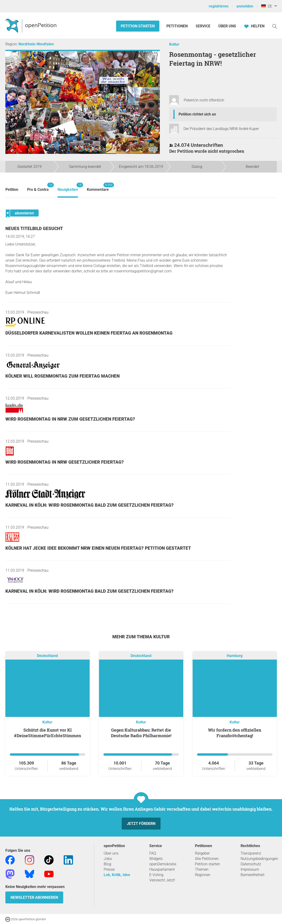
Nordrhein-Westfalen (36, 44)
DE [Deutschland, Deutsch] (266, 6)
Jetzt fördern (141, 823)
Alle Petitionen (207, 858)
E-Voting (156, 875)
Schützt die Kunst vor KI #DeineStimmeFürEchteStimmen (47, 732)
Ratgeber (202, 853)
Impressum (250, 869)
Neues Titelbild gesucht (34, 228)
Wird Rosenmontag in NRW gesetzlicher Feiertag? (64, 462)
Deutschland (47, 655)
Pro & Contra (38, 187)
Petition (11, 189)
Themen (202, 869)
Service (203, 26)
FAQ (152, 853)
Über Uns (227, 26)
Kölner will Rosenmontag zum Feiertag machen (62, 376)
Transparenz (251, 853)
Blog (107, 864)
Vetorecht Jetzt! (162, 880)
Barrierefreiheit (252, 875)
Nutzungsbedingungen (259, 858)
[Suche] (274, 26)
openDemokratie (162, 864)
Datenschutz (251, 864)
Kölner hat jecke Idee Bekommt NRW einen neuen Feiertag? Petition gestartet (98, 548)
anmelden (244, 6)
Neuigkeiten (68, 187)
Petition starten (138, 26)
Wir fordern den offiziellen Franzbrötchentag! (234, 732)
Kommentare (98, 187)
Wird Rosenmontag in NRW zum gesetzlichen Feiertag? (70, 419)
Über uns (111, 853)
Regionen (202, 875)
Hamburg (234, 655)
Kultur (174, 44)
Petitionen (177, 26)
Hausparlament (162, 869)
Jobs (108, 858)
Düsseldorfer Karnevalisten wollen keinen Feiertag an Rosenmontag (88, 333)
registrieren (218, 6)
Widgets (156, 858)
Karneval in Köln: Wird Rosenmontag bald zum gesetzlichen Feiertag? (89, 505)
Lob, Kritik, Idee (117, 875)
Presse (109, 869)
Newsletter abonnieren (34, 897)
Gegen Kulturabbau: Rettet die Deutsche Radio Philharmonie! (141, 732)
